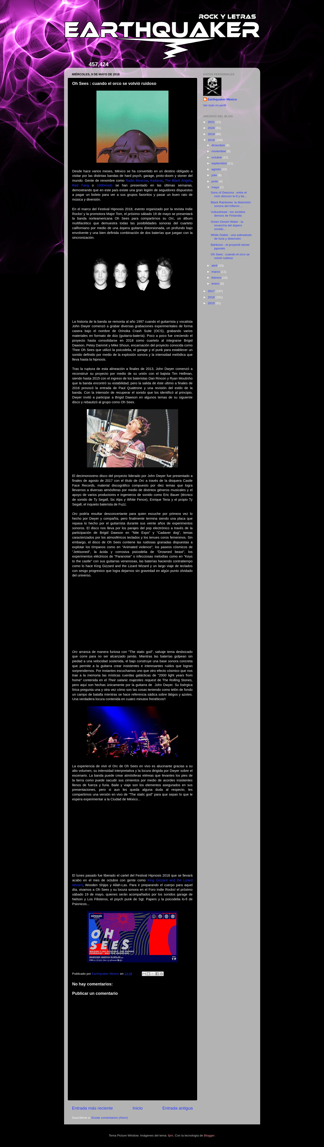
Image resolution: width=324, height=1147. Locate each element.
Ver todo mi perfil (214, 105)
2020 (211, 128)
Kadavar (156, 180)
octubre (217, 157)
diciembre (219, 145)
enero (216, 283)
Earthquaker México (222, 99)
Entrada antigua (177, 1108)
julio (215, 175)
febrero (217, 277)
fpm (170, 1135)
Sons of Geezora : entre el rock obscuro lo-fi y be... (229, 194)
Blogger (209, 1135)
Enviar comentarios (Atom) (109, 1117)
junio (215, 181)
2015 (211, 303)
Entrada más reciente (92, 1108)
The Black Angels (178, 180)
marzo (216, 271)
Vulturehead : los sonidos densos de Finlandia (228, 213)
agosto (217, 169)
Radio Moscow (137, 180)
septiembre (220, 163)
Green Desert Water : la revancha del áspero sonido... (227, 225)
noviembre (219, 151)
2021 (211, 122)
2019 (211, 134)
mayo (216, 187)
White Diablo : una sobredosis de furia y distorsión (231, 236)
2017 (211, 291)
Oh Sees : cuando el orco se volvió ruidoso (230, 256)
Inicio (138, 1108)
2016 (211, 297)
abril (215, 265)
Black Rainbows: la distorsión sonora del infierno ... (231, 204)
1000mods (104, 185)
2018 (211, 140)
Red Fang (80, 185)
